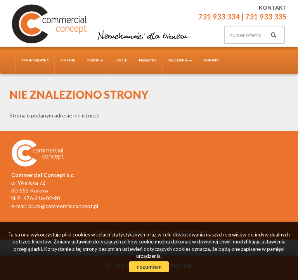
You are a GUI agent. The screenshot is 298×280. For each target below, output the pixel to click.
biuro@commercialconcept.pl (63, 206)
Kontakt (211, 60)
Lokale (121, 60)
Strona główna (35, 60)
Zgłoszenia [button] (180, 60)
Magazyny (147, 60)
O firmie (68, 60)
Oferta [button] (95, 60)
